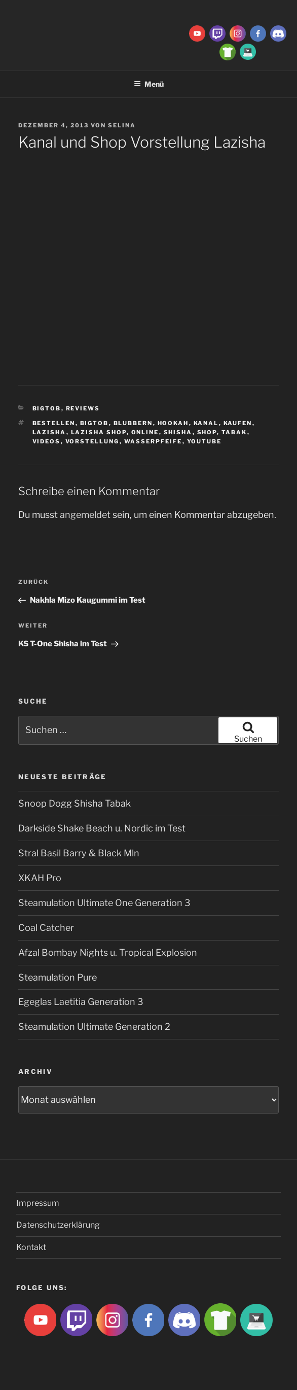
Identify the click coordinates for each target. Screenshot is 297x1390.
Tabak (234, 432)
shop (207, 432)
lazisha (49, 432)
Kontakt (31, 1247)
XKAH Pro (39, 878)
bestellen (54, 423)
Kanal (206, 423)
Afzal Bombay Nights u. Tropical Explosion (107, 952)
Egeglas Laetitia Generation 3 (80, 1001)
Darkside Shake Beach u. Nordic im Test (101, 828)
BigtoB (46, 408)
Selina (122, 125)
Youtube (204, 441)
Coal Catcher (46, 927)
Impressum (37, 1203)
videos (46, 441)
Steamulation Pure (57, 977)
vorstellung (92, 441)
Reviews (83, 408)
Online (145, 432)
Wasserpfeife (153, 441)
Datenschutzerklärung (58, 1225)
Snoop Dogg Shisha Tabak (74, 803)
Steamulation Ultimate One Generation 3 (104, 902)
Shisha (178, 432)
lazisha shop (99, 432)
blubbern (133, 423)
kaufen (238, 423)
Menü (149, 84)
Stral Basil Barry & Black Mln (78, 853)
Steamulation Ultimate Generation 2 (94, 1026)
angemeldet (85, 514)
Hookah (173, 423)
